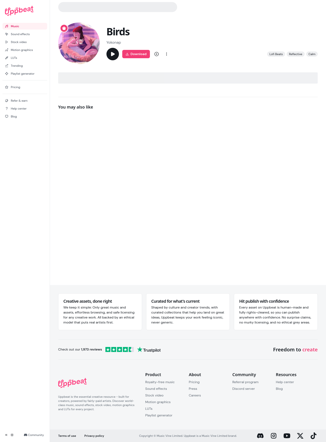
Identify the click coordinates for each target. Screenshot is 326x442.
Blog (279, 388)
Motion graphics (158, 402)
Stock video (154, 395)
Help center (285, 382)
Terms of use (67, 436)
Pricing (194, 382)
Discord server (243, 388)
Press (193, 388)
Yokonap (113, 42)
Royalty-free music (160, 382)
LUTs (149, 408)
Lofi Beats (276, 54)
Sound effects (156, 388)
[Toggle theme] (12, 435)
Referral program (245, 382)
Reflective (295, 54)
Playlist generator (159, 415)
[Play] (112, 54)
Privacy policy (94, 436)
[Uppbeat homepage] (25, 11)
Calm (312, 54)
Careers (195, 395)
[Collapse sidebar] (6, 435)
